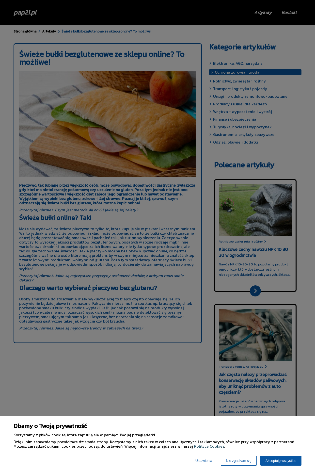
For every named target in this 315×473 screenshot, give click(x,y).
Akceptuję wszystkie (281, 461)
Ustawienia (203, 461)
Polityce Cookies (209, 446)
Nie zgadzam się (239, 461)
